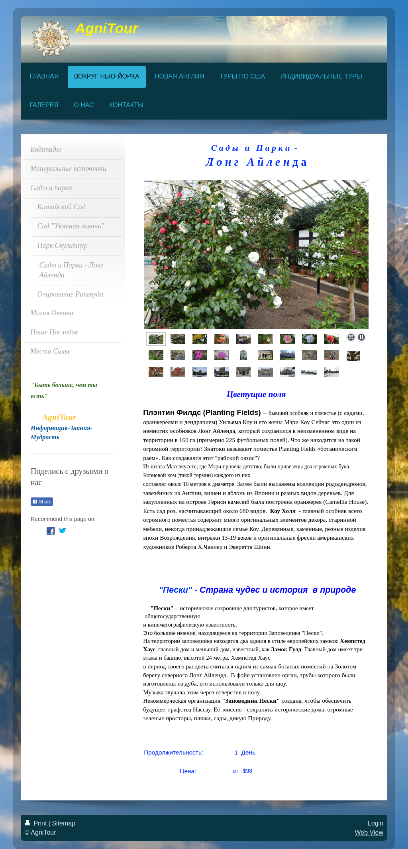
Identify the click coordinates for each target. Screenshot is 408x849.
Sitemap (63, 823)
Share (41, 502)
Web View (369, 832)
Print (37, 823)
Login (375, 823)
